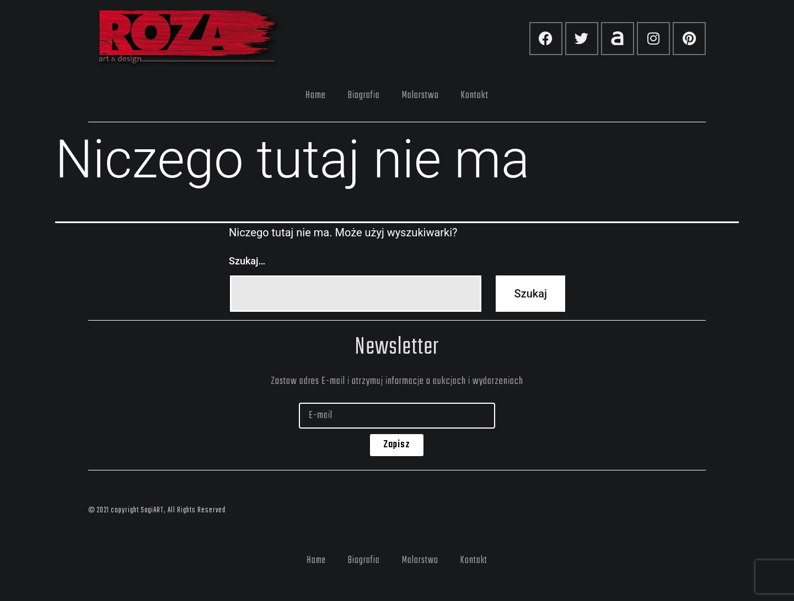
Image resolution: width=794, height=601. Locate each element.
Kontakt (475, 95)
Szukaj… (247, 261)
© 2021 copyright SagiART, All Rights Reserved (157, 510)
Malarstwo (420, 95)
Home (315, 95)
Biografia (364, 95)
